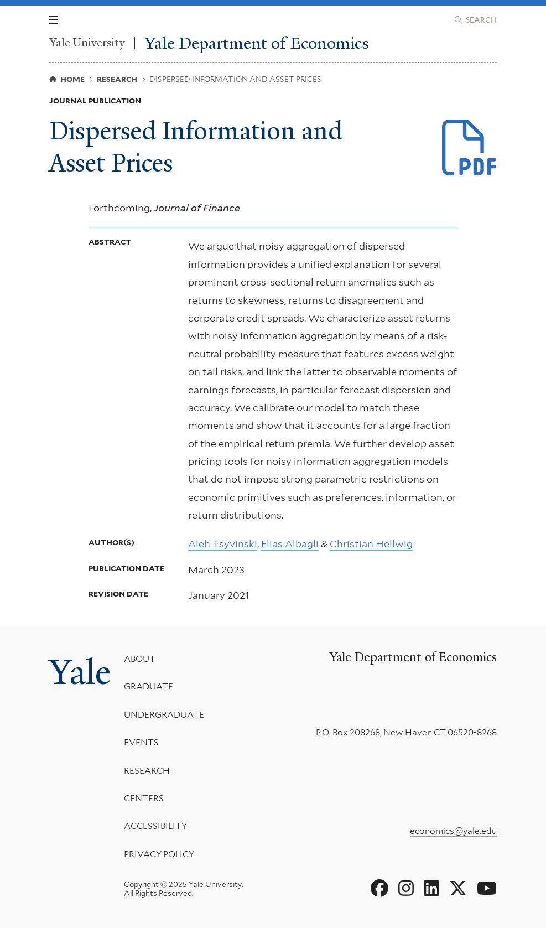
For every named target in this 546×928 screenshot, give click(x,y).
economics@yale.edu (453, 831)
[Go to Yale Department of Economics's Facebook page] (379, 889)
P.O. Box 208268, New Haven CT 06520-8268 (406, 732)
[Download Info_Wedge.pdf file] (470, 148)
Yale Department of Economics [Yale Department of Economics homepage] (257, 43)
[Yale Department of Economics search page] (476, 20)
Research (147, 770)
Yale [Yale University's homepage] (80, 672)
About (139, 659)
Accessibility (155, 826)
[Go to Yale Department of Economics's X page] (458, 889)
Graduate (148, 686)
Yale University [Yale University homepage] (86, 43)
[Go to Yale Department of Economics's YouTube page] (487, 889)
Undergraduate (164, 714)
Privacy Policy (159, 854)
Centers (144, 798)
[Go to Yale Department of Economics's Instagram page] (406, 889)
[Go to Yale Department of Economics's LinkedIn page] (431, 889)
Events (141, 742)
